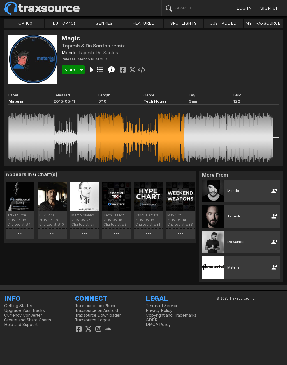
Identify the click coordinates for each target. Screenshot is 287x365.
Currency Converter (23, 315)
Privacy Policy (159, 310)
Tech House (155, 101)
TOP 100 (24, 23)
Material (16, 101)
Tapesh (86, 52)
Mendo (69, 52)
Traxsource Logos (92, 320)
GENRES (104, 23)
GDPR (152, 320)
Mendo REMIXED (92, 59)
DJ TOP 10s (64, 23)
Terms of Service (162, 305)
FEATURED (144, 23)
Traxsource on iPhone (96, 305)
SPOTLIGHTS (183, 23)
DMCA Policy (158, 324)
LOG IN (244, 8)
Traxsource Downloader (98, 315)
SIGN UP (269, 8)
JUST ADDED (223, 23)
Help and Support (21, 324)
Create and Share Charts (27, 320)
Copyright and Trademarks (171, 315)
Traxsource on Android (96, 310)
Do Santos (107, 52)
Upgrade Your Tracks (24, 310)
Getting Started (18, 305)
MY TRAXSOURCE (263, 23)
